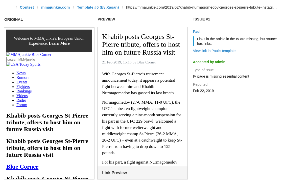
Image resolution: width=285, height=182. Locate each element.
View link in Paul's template (214, 51)
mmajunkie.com (55, 7)
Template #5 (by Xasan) (98, 7)
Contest (27, 7)
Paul (197, 32)
